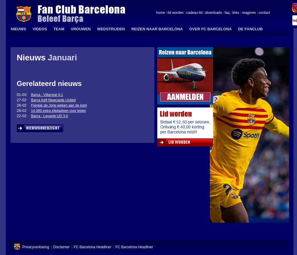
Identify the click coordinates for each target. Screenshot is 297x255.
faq (227, 13)
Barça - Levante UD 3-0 (49, 116)
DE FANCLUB (250, 29)
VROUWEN (81, 29)
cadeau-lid (194, 13)
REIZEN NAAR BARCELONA (157, 29)
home (160, 13)
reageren (249, 13)
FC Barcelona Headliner (92, 247)
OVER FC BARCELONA (210, 29)
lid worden (176, 13)
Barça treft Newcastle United (53, 100)
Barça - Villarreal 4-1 (47, 95)
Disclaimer (61, 247)
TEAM (58, 29)
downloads (213, 13)
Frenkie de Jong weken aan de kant (59, 105)
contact (264, 13)
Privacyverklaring (35, 247)
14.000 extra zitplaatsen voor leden (58, 111)
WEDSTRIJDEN (111, 29)
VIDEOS (40, 29)
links (235, 13)
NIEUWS (18, 29)
